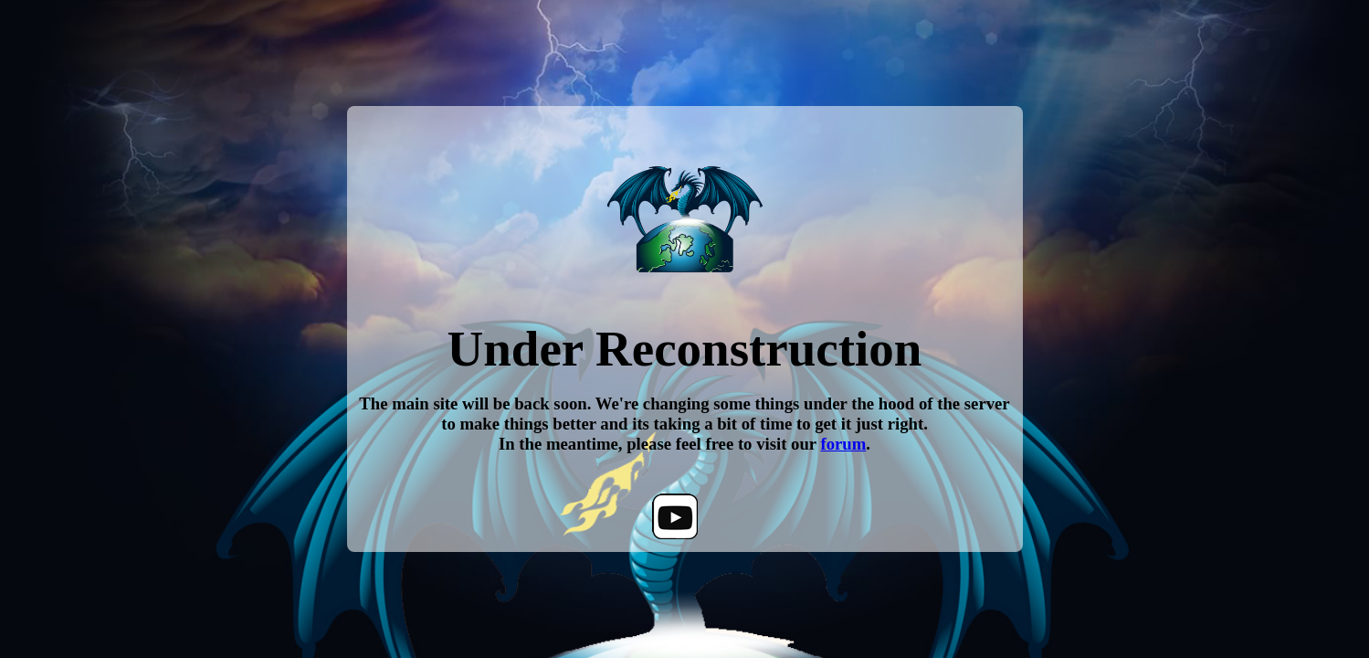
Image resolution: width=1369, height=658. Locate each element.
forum (843, 443)
